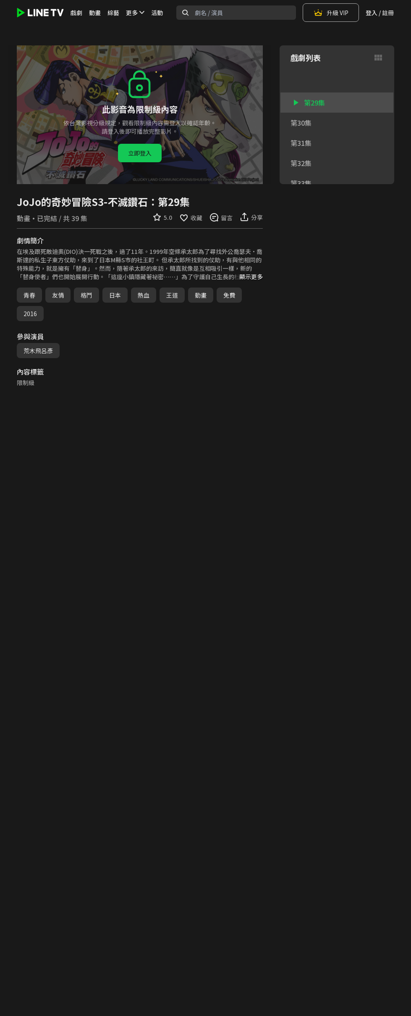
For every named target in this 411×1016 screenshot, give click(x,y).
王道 (172, 295)
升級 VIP (330, 13)
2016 (30, 313)
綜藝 (113, 12)
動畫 (95, 12)
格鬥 (86, 295)
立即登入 (140, 153)
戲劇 (76, 12)
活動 (157, 12)
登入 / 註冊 (380, 12)
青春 (29, 295)
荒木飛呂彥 (38, 350)
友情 (58, 295)
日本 (115, 295)
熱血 (143, 295)
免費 (229, 295)
